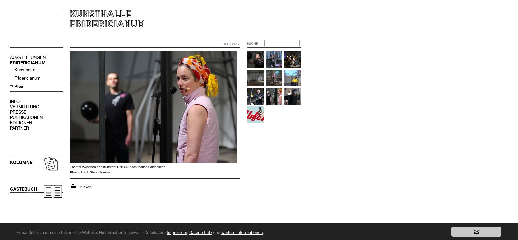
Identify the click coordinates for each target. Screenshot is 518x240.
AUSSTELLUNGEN (28, 57)
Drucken (84, 187)
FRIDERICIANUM (28, 62)
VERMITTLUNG (24, 106)
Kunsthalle (24, 69)
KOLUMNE (21, 162)
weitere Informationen (242, 232)
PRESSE (18, 112)
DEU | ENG (231, 44)
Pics (18, 86)
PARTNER (19, 128)
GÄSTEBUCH (23, 189)
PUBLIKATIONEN (26, 117)
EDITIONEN (21, 122)
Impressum (177, 232)
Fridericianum (27, 78)
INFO (15, 101)
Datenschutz (200, 232)
